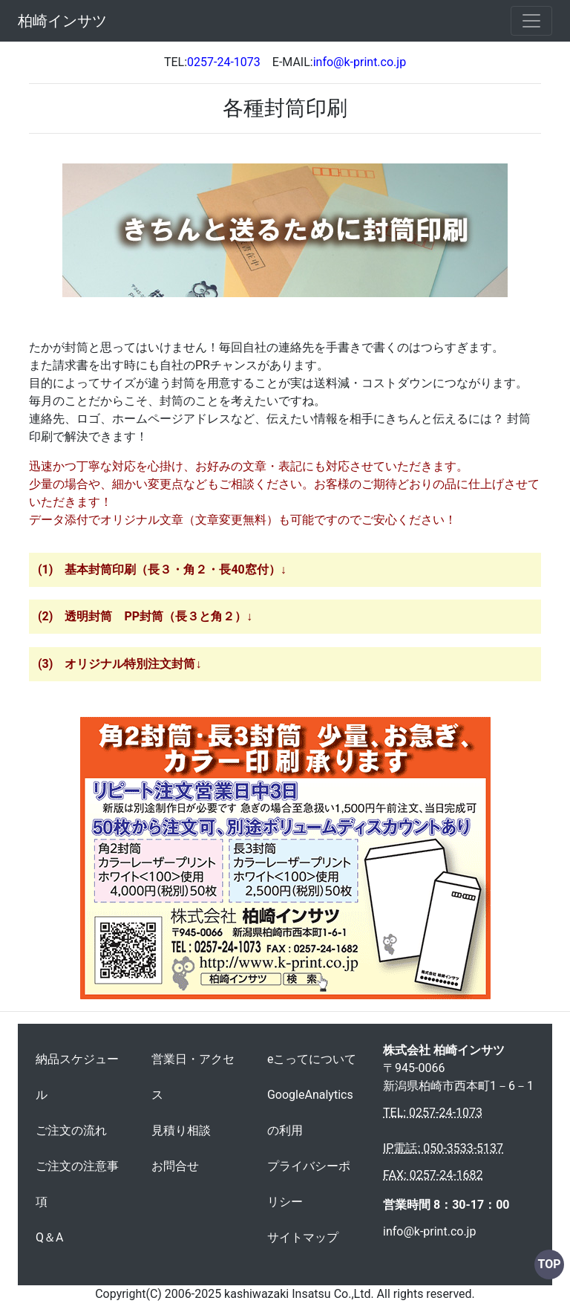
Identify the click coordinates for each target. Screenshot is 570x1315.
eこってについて (311, 1059)
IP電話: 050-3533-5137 (443, 1148)
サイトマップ (302, 1237)
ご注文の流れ (71, 1130)
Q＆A (49, 1237)
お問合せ (175, 1166)
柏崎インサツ (62, 21)
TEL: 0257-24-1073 (432, 1112)
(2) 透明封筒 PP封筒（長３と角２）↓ (145, 616)
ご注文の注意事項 (77, 1184)
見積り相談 (181, 1130)
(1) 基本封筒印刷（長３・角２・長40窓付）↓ (162, 569)
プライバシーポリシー (308, 1184)
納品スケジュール (77, 1077)
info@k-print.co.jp (429, 1231)
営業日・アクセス (193, 1077)
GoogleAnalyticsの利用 (310, 1112)
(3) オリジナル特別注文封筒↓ (119, 664)
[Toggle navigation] (531, 21)
